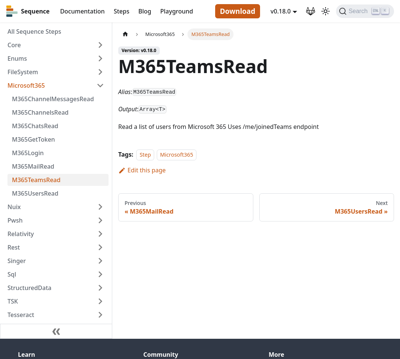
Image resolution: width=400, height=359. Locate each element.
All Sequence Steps (34, 31)
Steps (121, 11)
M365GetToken (33, 139)
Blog (144, 11)
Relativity (20, 234)
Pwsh (14, 220)
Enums (17, 58)
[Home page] (125, 34)
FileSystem (22, 72)
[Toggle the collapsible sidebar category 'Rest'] (100, 247)
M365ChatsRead (35, 126)
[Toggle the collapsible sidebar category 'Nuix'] (100, 207)
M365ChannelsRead (40, 112)
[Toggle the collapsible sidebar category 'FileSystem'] (100, 72)
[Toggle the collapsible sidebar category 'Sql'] (100, 274)
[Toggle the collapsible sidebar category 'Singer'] (100, 261)
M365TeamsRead (36, 180)
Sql (11, 274)
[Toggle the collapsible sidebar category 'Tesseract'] (100, 315)
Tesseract (20, 315)
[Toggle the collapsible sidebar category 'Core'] (100, 45)
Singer (16, 261)
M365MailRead (33, 166)
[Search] (365, 11)
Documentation (82, 11)
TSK (12, 301)
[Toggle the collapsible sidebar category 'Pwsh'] (100, 220)
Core (14, 45)
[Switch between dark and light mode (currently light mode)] (326, 11)
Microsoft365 (26, 85)
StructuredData (29, 288)
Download (237, 11)
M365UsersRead (35, 193)
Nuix (14, 207)
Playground (176, 11)
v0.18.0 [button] (281, 11)
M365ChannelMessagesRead (53, 99)
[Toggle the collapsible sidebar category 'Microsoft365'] (100, 85)
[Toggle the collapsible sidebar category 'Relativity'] (100, 234)
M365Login (28, 153)
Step (145, 154)
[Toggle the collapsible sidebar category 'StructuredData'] (100, 288)
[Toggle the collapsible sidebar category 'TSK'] (100, 301)
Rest (13, 247)
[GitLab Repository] (311, 11)
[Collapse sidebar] (56, 331)
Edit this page (142, 170)
